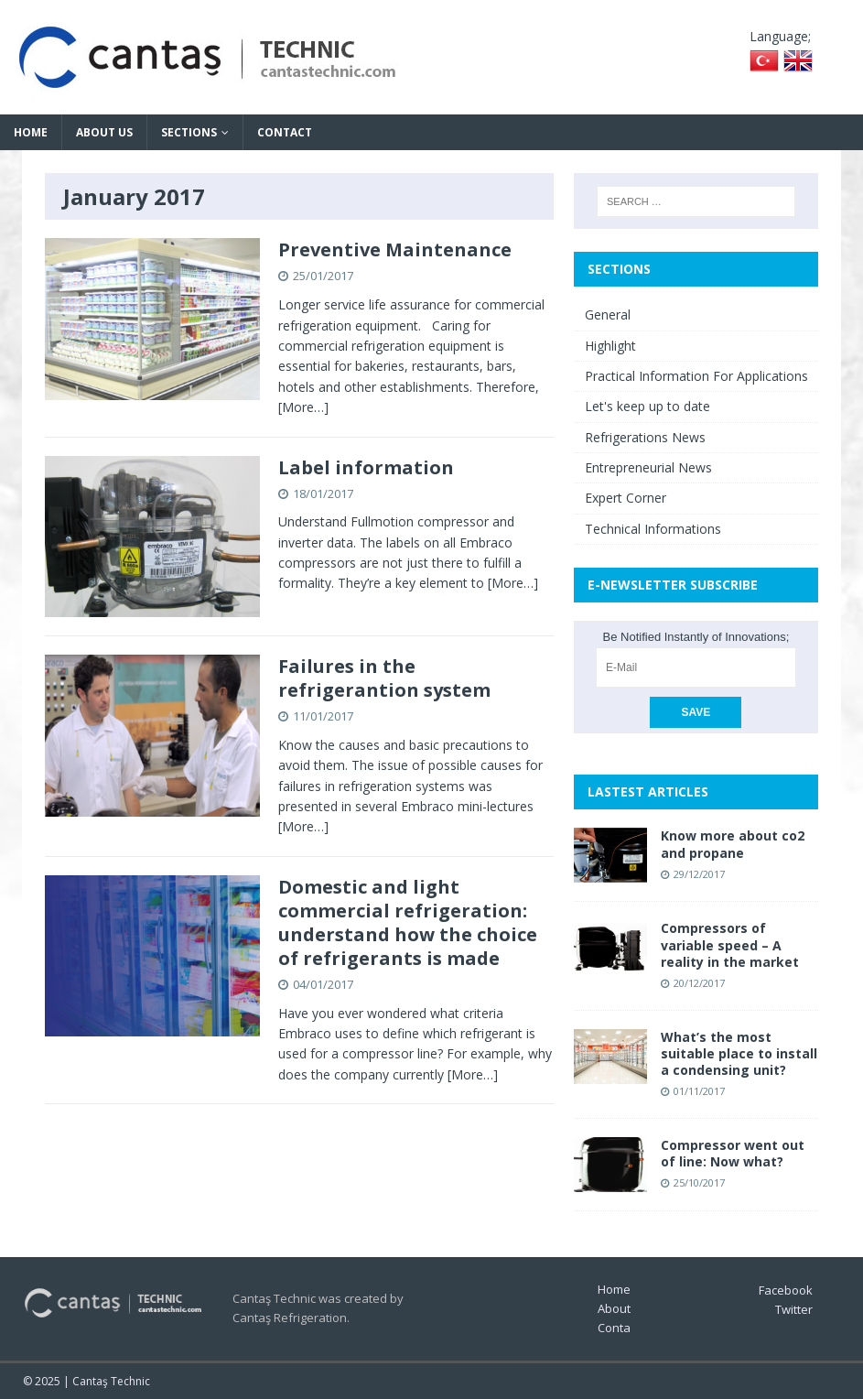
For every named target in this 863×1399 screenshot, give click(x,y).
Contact (284, 132)
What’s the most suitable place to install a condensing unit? (739, 1053)
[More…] (303, 407)
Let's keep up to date (647, 406)
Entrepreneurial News (648, 467)
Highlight (610, 345)
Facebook (786, 1290)
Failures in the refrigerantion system (384, 678)
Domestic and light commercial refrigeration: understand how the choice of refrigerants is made (407, 922)
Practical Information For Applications (696, 376)
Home (31, 132)
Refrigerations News (645, 437)
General (608, 314)
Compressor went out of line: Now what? (732, 1153)
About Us (104, 132)
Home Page (630, 1289)
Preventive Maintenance (395, 249)
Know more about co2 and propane (732, 844)
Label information (366, 467)
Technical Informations (653, 528)
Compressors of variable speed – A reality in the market (730, 944)
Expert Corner (625, 497)
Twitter (794, 1309)
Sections (189, 132)
